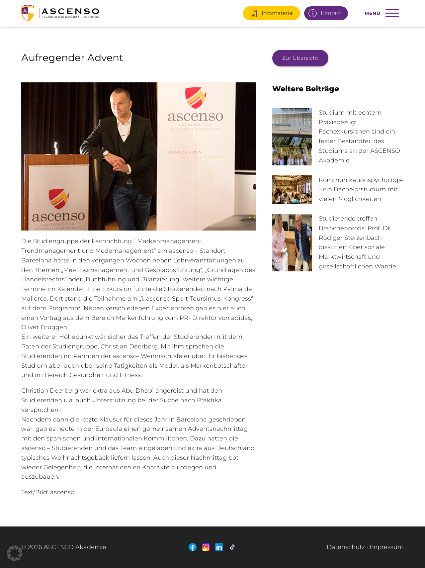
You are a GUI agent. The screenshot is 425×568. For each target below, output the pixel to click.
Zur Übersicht (300, 58)
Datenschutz (346, 547)
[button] (14, 553)
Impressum (387, 547)
